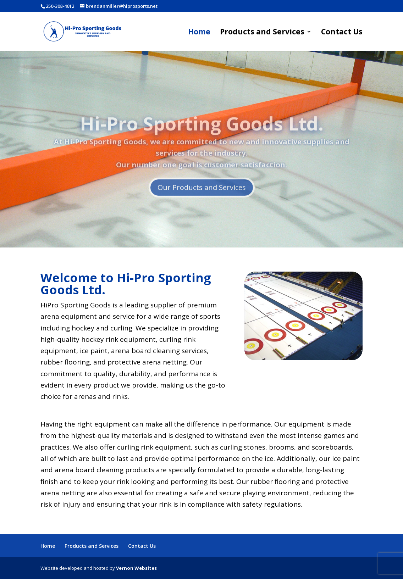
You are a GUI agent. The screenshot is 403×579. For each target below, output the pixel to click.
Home (199, 33)
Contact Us (342, 33)
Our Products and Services (202, 196)
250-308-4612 (60, 6)
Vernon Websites (136, 568)
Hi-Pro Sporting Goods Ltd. (202, 132)
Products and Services (262, 33)
